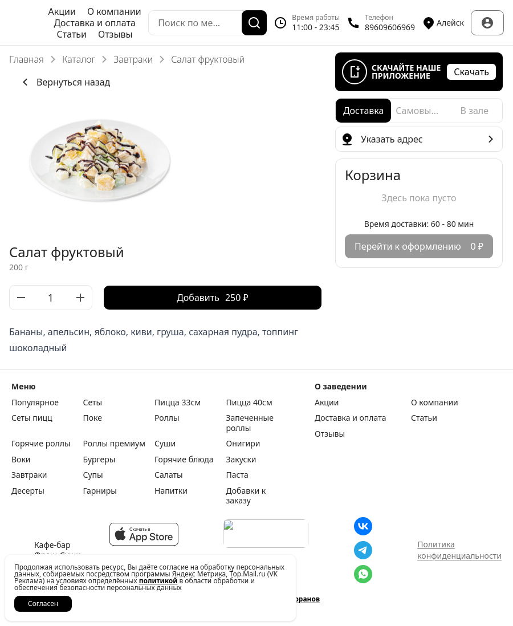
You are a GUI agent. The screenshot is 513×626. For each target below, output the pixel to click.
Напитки (171, 491)
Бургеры (99, 459)
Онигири (243, 443)
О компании (114, 11)
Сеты (93, 402)
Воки (21, 459)
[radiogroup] (419, 110)
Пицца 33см (177, 402)
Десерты (27, 491)
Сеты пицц (31, 418)
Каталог (78, 59)
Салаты (168, 475)
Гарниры (100, 491)
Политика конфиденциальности (459, 550)
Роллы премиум (114, 443)
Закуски (241, 459)
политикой (158, 581)
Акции (62, 11)
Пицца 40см (249, 402)
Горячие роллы (41, 443)
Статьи (71, 34)
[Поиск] (254, 22)
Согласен (43, 603)
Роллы (167, 418)
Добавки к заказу (246, 496)
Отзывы (115, 34)
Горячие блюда (184, 459)
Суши (165, 443)
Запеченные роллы (250, 423)
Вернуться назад (64, 82)
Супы (93, 475)
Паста (237, 475)
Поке (92, 418)
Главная (26, 59)
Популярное (35, 402)
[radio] (363, 111)
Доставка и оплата (94, 22)
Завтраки (133, 59)
